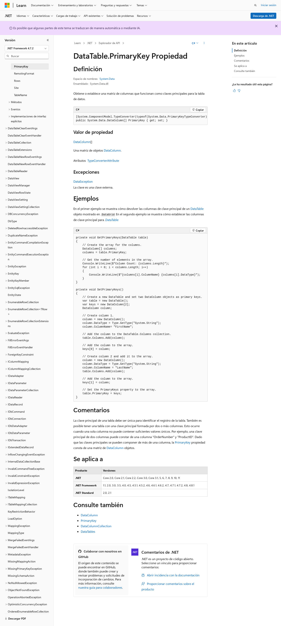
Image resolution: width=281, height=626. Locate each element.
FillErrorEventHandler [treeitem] (20, 347)
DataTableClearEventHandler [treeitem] (24, 135)
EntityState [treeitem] (14, 295)
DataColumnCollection (96, 526)
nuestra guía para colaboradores (100, 587)
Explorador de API (109, 43)
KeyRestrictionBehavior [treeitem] (21, 511)
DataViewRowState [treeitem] (19, 192)
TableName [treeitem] (20, 95)
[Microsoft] (7, 5)
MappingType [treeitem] (16, 533)
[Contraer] (48, 40)
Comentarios (241, 60)
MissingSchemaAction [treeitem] (21, 576)
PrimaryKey (182, 442)
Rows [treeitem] (17, 81)
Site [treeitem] (16, 88)
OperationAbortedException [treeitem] (24, 597)
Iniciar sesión (268, 5)
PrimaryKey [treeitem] (21, 66)
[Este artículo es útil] (234, 90)
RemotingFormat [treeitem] (24, 73)
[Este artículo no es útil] (239, 90)
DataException (83, 181)
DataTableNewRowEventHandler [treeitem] (27, 164)
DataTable (197, 209)
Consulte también (244, 71)
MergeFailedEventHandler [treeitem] (23, 547)
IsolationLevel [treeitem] (16, 490)
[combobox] (27, 48)
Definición (240, 50)
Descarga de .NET (263, 16)
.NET (89, 43)
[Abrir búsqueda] (255, 5)
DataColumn (81, 142)
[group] (140, 119)
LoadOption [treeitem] (15, 518)
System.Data (107, 79)
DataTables (88, 531)
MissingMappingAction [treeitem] (22, 561)
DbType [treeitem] (12, 221)
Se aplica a (240, 66)
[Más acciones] (204, 43)
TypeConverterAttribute (103, 160)
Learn (77, 43)
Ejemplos (239, 55)
